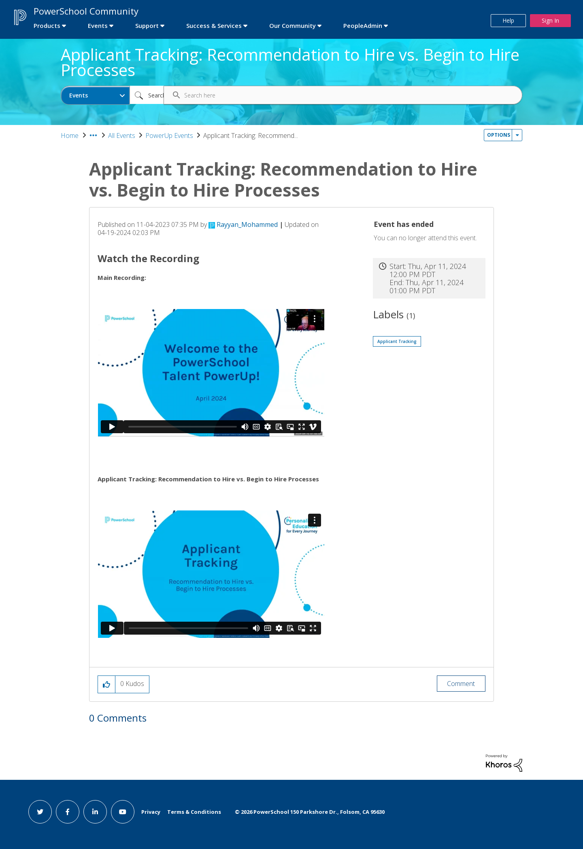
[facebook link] (67, 812)
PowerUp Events (169, 135)
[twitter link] (40, 812)
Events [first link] (98, 25)
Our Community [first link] (292, 25)
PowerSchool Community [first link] (86, 11)
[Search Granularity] (95, 95)
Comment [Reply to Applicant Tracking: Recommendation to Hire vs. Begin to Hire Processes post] (461, 683)
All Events (121, 135)
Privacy (150, 811)
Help (508, 20)
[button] (106, 684)
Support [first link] (147, 25)
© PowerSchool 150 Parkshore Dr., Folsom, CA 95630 (310, 811)
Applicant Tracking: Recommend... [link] (250, 135)
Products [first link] (47, 25)
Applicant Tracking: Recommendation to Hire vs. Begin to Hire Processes (290, 62)
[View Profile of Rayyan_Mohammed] (247, 224)
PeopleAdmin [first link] (362, 25)
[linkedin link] (95, 812)
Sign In (550, 20)
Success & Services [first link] (214, 25)
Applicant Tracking (397, 341)
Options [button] (498, 134)
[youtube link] (122, 812)
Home (70, 135)
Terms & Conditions (194, 811)
